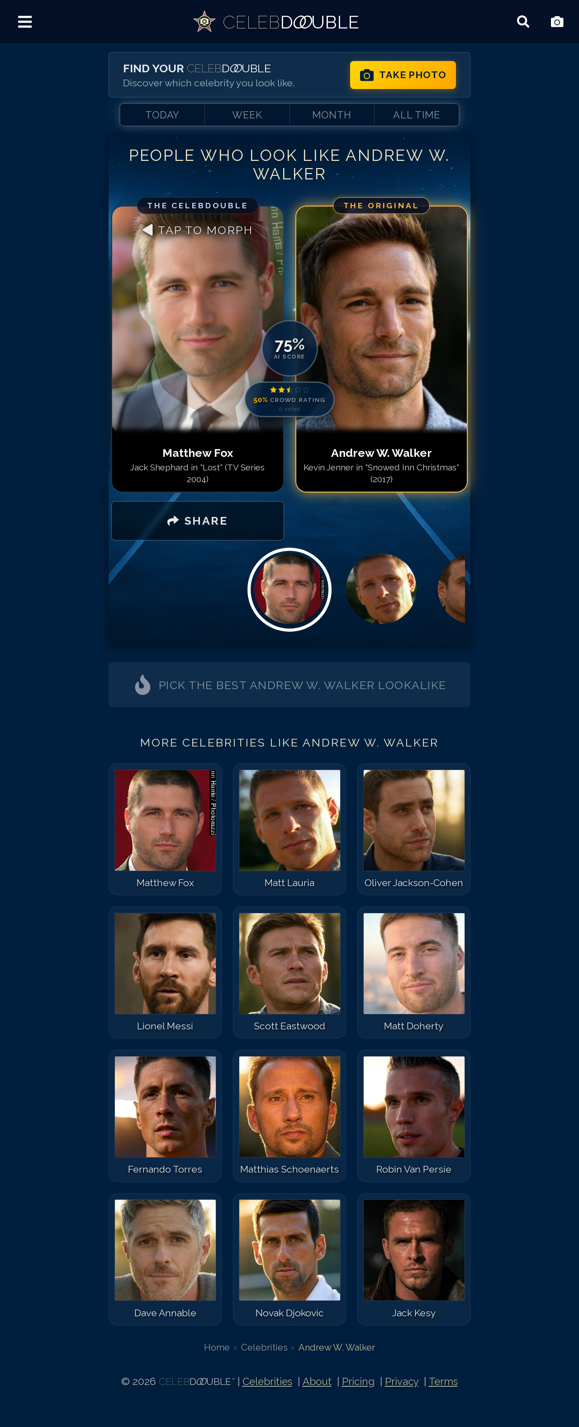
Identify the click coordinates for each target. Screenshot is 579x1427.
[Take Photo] (557, 22)
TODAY (162, 115)
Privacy (401, 1381)
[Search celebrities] (523, 22)
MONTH (331, 115)
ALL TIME (416, 115)
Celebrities (264, 1347)
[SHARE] (197, 521)
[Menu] (25, 22)
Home (217, 1347)
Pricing (358, 1381)
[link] (275, 21)
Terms (443, 1381)
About (317, 1381)
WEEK (247, 115)
